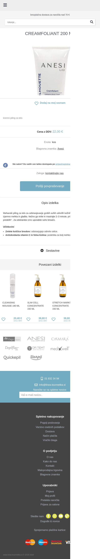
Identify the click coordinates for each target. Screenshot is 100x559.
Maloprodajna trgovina (50, 470)
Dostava (50, 431)
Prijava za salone (50, 504)
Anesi (61, 148)
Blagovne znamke (50, 474)
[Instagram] (54, 516)
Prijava (50, 491)
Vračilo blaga (50, 440)
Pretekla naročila (50, 500)
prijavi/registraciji (64, 164)
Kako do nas (50, 461)
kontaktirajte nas (54, 173)
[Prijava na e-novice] (79, 395)
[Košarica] (96, 5)
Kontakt (50, 465)
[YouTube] (60, 516)
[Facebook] (47, 516)
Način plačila (50, 435)
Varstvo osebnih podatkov (50, 427)
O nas (50, 457)
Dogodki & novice (50, 521)
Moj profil (50, 495)
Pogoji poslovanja (50, 422)
